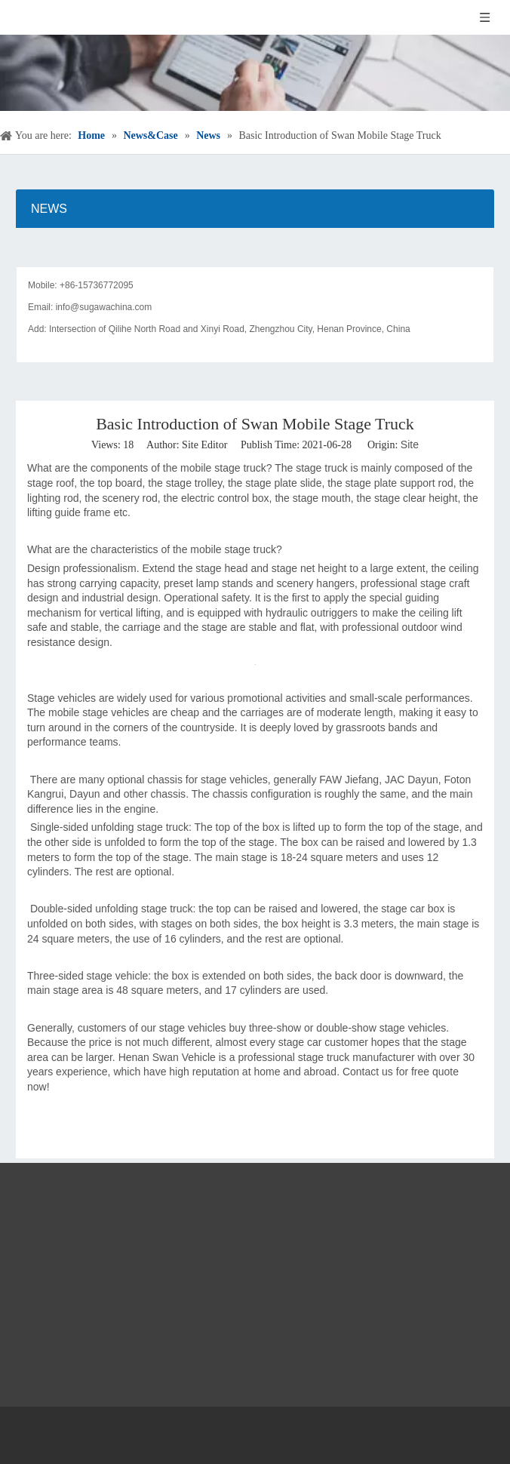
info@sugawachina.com (104, 307)
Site (410, 444)
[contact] (255, 255)
